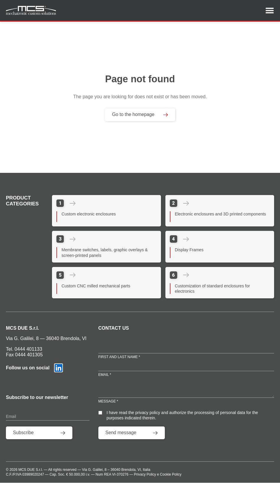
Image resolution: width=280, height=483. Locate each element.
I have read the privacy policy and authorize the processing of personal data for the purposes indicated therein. (182, 415)
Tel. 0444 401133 (24, 349)
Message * (108, 402)
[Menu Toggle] (269, 10)
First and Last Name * (119, 357)
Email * (104, 375)
